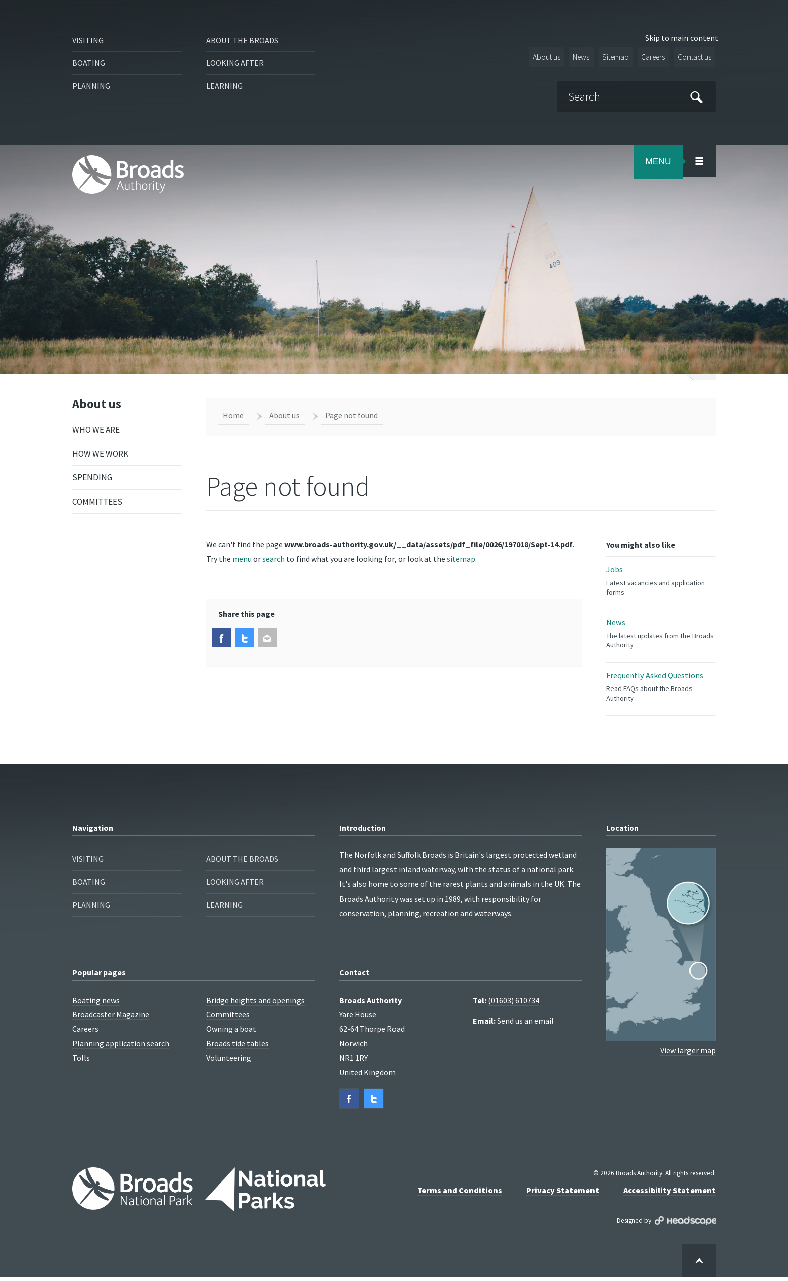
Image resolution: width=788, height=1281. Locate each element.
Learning (225, 88)
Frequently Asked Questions (661, 689)
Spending (92, 478)
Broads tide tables (237, 1046)
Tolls (81, 1061)
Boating (89, 64)
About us (540, 57)
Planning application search (120, 1046)
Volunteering (228, 1061)
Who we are (96, 431)
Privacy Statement (562, 1193)
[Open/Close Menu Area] (699, 161)
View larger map (688, 1053)
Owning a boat (231, 1032)
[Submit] (696, 96)
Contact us (693, 57)
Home (233, 415)
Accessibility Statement (669, 1193)
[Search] (635, 96)
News (575, 57)
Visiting (89, 40)
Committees (97, 503)
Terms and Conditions (459, 1193)
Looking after (235, 64)
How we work (100, 455)
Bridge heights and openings (255, 1003)
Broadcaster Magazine (110, 1017)
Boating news (96, 1003)
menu (242, 559)
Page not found (351, 415)
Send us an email (525, 1024)
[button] (222, 638)
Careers (650, 57)
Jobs (661, 581)
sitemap (461, 559)
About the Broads (243, 40)
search (273, 559)
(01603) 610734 (513, 1003)
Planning (92, 88)
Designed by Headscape (685, 1224)
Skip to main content (681, 38)
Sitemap (611, 57)
